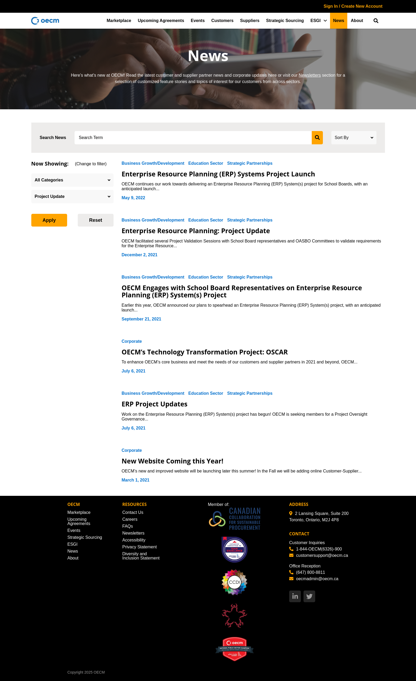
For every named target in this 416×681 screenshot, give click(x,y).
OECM (99, 672)
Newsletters (310, 75)
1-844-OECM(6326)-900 (315, 549)
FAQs (127, 526)
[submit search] (317, 137)
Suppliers (249, 20)
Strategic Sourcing (285, 20)
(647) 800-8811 (307, 572)
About (357, 20)
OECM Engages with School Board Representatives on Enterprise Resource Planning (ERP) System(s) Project (243, 291)
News (338, 20)
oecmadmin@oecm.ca (313, 578)
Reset (95, 220)
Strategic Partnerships (249, 163)
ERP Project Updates (155, 403)
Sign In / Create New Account (353, 6)
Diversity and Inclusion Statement (141, 556)
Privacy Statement (139, 547)
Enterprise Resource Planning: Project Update (197, 230)
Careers (129, 519)
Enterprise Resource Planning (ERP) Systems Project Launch (220, 173)
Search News (53, 137)
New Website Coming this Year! (173, 460)
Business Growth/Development (153, 163)
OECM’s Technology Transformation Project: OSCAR (206, 351)
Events (198, 20)
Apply (49, 220)
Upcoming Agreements (161, 20)
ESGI (315, 20)
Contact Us (132, 512)
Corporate (132, 341)
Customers (222, 20)
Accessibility (133, 540)
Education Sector (205, 163)
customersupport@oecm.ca (318, 555)
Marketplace (119, 20)
